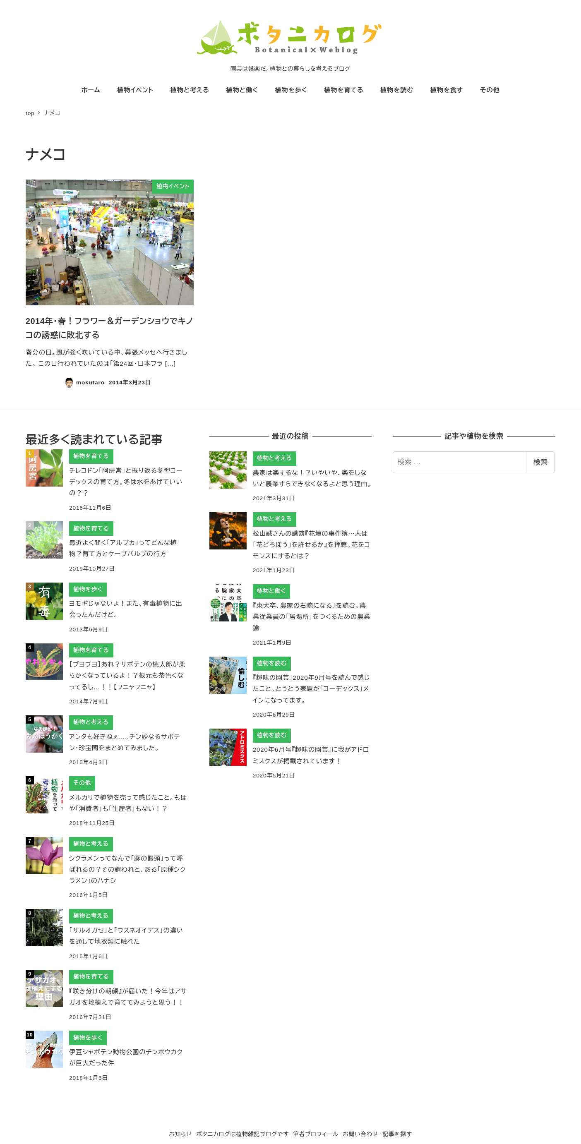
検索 (540, 462)
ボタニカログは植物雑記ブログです (242, 1134)
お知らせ (180, 1134)
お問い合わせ (360, 1134)
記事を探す (397, 1134)
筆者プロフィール (316, 1134)
